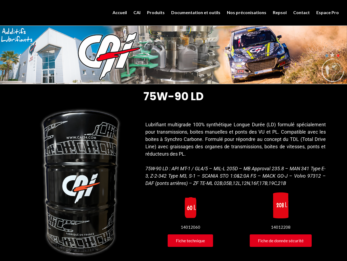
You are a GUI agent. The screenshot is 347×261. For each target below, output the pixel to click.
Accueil (119, 12)
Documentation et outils (195, 12)
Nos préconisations (246, 12)
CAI (136, 12)
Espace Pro (327, 12)
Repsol (280, 12)
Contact (301, 12)
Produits (156, 12)
